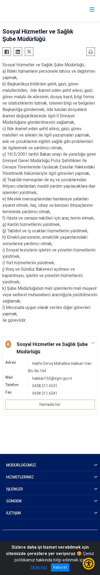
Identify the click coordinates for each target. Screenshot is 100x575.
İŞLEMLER (14, 489)
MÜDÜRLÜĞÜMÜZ (21, 465)
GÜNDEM (14, 501)
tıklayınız (39, 567)
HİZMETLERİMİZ (20, 477)
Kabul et (60, 567)
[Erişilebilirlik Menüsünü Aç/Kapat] (89, 564)
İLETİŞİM (13, 513)
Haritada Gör (50, 404)
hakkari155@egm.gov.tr (52, 378)
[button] (50, 348)
